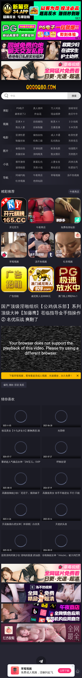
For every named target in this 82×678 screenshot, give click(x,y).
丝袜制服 (38, 127)
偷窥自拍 (20, 148)
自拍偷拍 (38, 121)
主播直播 (55, 127)
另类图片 (73, 154)
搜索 (74, 95)
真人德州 (38, 108)
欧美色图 (55, 148)
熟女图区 (55, 154)
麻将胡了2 (20, 113)
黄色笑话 (55, 167)
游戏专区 (73, 108)
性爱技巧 (73, 167)
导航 (5, 177)
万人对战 (55, 108)
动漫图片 (73, 148)
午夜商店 (38, 175)
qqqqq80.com (41, 87)
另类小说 (38, 167)
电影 (5, 137)
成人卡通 (55, 135)
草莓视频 (55, 175)
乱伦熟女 (55, 140)
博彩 (5, 110)
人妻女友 (55, 161)
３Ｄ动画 (73, 121)
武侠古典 (73, 161)
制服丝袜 (20, 140)
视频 (5, 124)
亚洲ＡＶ (20, 121)
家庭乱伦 (38, 161)
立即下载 (64, 670)
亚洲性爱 (20, 135)
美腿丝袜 (20, 154)
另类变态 (73, 140)
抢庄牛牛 (73, 113)
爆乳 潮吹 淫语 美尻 (14, 384)
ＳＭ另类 (73, 127)
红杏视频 (20, 180)
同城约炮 (20, 175)
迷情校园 (20, 167)
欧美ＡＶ (55, 121)
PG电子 (20, 108)
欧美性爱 (73, 135)
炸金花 (37, 113)
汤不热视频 (73, 175)
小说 (5, 164)
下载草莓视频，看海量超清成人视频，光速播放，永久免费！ (44, 376)
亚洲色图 (38, 148)
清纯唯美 (38, 154)
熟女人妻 (20, 127)
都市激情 (20, 161)
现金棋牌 (55, 113)
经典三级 (38, 140)
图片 (5, 151)
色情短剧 (38, 180)
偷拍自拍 (38, 135)
